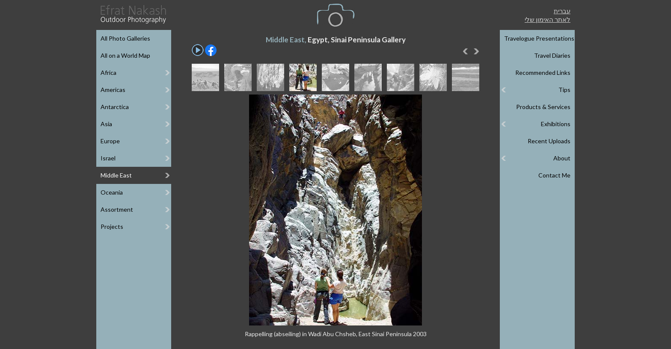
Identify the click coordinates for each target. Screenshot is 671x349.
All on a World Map (125, 55)
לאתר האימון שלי (547, 19)
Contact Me (554, 175)
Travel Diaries (552, 55)
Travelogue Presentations (539, 38)
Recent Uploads (549, 141)
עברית (562, 11)
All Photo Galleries (125, 38)
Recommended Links (542, 72)
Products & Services (543, 106)
